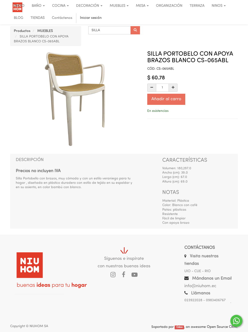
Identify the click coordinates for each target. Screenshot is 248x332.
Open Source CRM (222, 327)
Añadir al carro (166, 99)
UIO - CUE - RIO (197, 271)
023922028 (193, 300)
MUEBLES (45, 31)
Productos (22, 31)
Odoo (179, 327)
